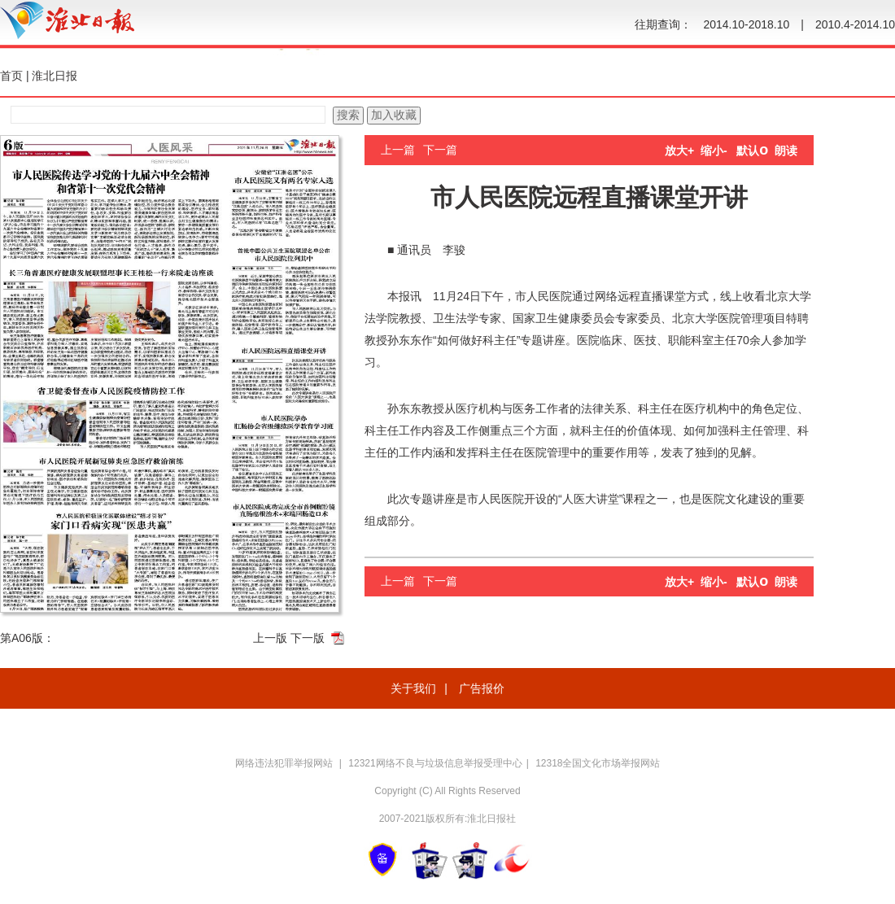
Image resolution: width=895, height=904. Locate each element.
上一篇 (398, 149)
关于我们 (413, 688)
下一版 (307, 637)
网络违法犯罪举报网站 (285, 763)
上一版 (270, 637)
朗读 (786, 150)
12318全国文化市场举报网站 (597, 763)
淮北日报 (54, 75)
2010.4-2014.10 (855, 24)
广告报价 (481, 688)
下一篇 (440, 149)
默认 (752, 150)
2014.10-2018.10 (746, 24)
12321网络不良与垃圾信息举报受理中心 (435, 763)
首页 (11, 75)
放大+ (679, 150)
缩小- (714, 150)
